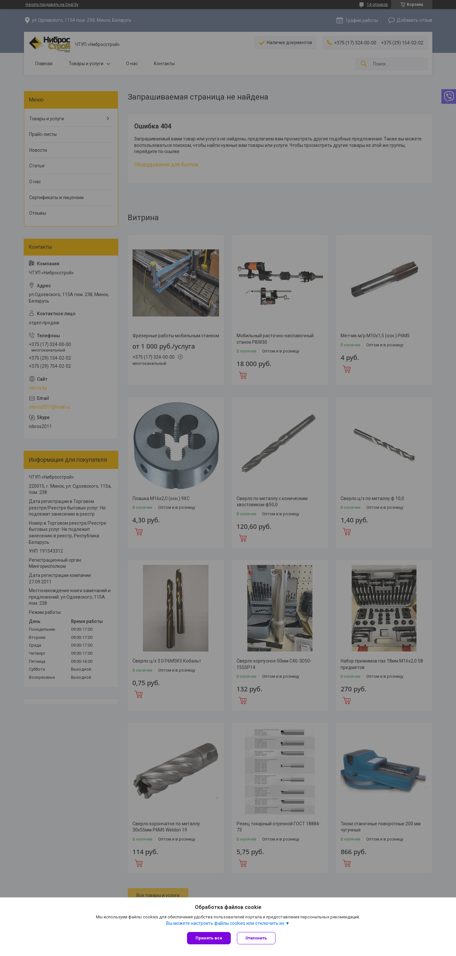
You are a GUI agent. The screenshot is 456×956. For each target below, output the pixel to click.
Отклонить (256, 938)
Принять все (208, 938)
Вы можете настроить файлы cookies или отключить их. (225, 923)
